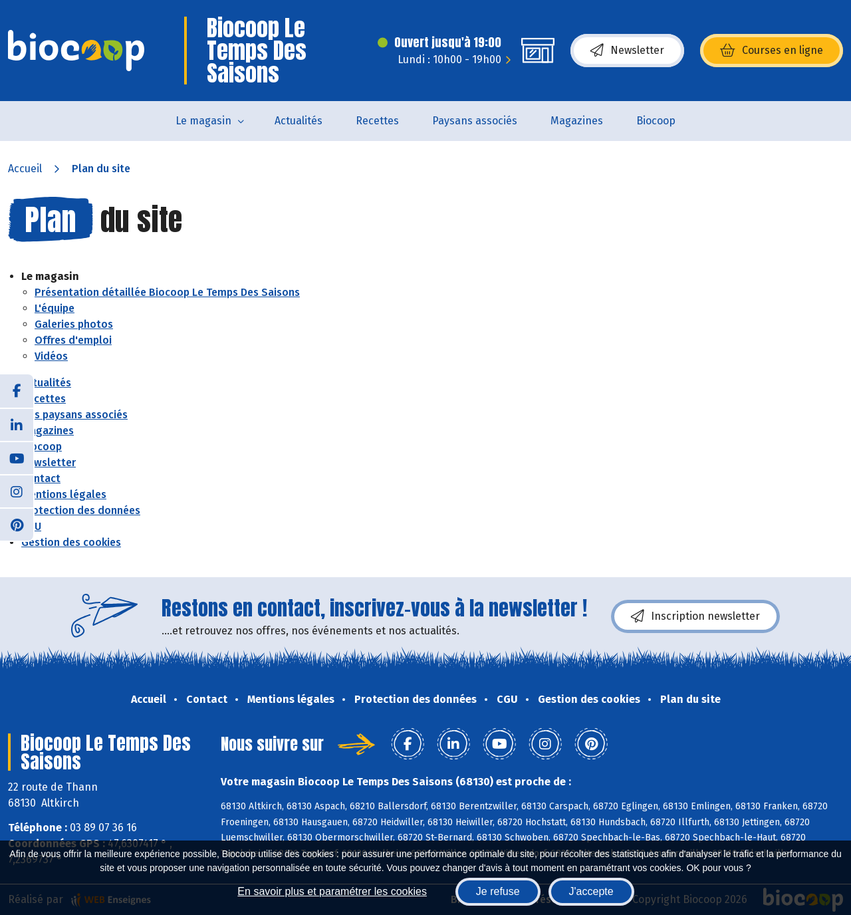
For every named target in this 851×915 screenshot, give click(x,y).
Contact (41, 478)
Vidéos (51, 356)
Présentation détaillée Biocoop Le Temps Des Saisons (167, 292)
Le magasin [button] (203, 120)
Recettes (377, 120)
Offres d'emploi (73, 340)
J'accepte (591, 891)
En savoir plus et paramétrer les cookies (332, 891)
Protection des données (80, 510)
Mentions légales (63, 494)
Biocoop (655, 120)
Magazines (576, 120)
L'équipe (54, 308)
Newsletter (627, 50)
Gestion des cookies (71, 542)
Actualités (298, 120)
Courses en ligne (771, 50)
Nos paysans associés (74, 414)
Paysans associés (474, 120)
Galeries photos (74, 324)
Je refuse (498, 891)
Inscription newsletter (695, 616)
